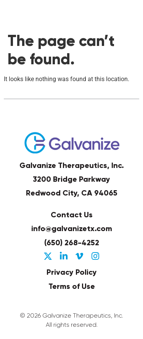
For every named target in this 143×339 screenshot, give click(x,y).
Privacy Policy (72, 272)
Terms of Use (71, 286)
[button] (131, 15)
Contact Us (72, 214)
